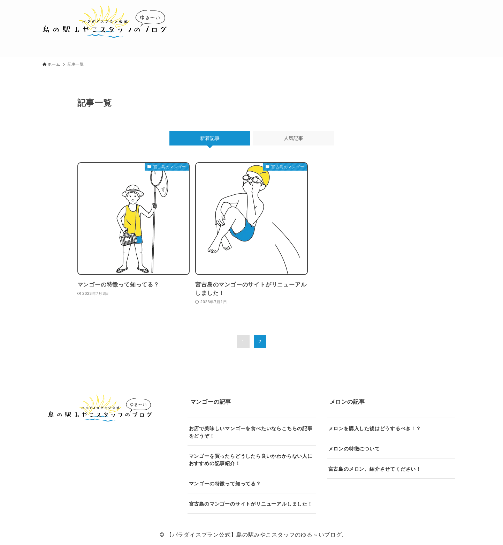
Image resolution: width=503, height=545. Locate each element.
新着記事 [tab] (210, 138)
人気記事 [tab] (293, 138)
